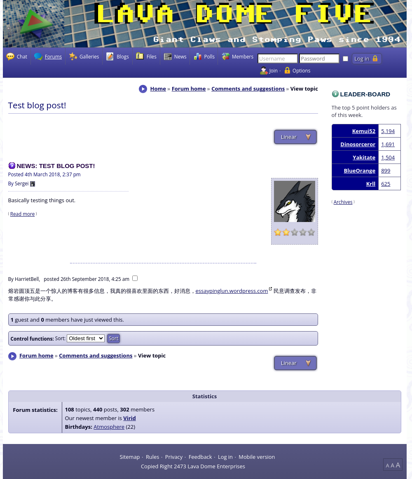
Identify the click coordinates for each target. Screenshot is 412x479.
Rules (152, 456)
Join (273, 70)
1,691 (388, 144)
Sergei (22, 183)
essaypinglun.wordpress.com (232, 290)
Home (158, 88)
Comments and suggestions (248, 88)
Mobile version (257, 456)
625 (385, 183)
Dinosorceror (357, 144)
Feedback (200, 456)
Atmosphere (109, 426)
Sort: (60, 338)
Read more (22, 213)
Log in (225, 456)
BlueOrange (360, 170)
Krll (370, 183)
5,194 (388, 131)
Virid (129, 418)
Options (301, 70)
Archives (343, 202)
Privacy (174, 456)
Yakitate (364, 157)
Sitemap (129, 456)
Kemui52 (363, 131)
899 (385, 170)
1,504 (388, 157)
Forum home (189, 88)
